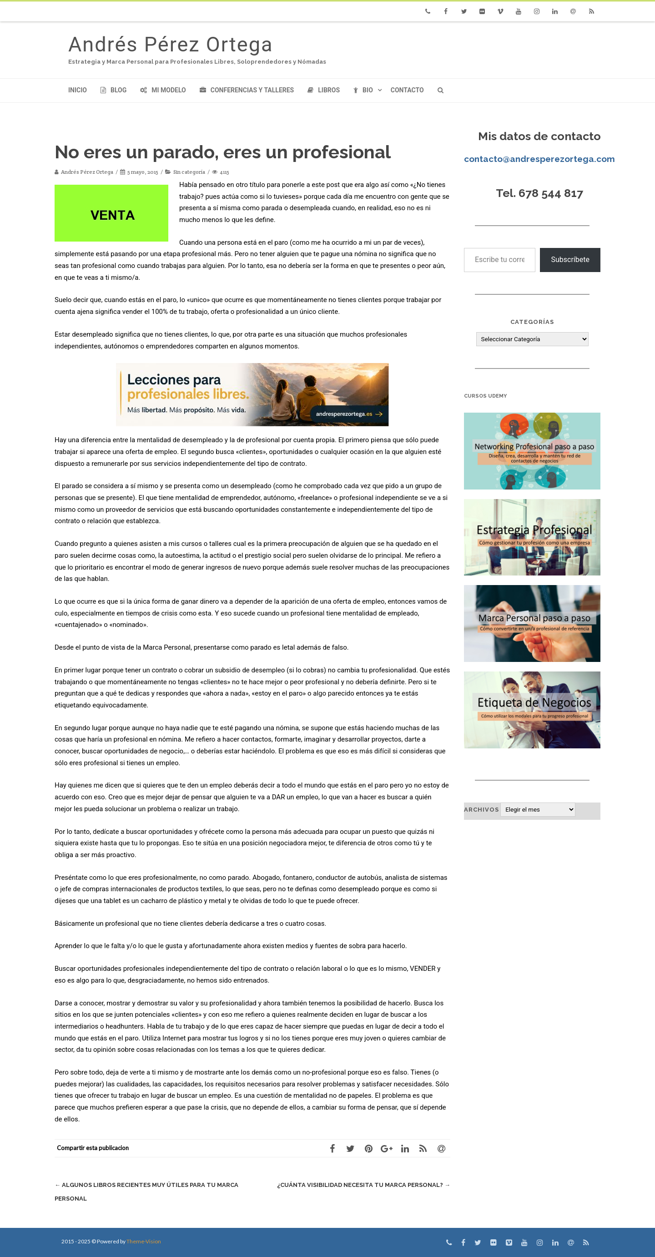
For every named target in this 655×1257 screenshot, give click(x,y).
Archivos (481, 809)
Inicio (77, 90)
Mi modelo (163, 90)
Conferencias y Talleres (247, 90)
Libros (323, 90)
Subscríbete (570, 259)
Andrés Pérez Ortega (170, 44)
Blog (113, 90)
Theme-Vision (143, 1241)
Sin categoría (189, 171)
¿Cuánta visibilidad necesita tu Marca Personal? (363, 1184)
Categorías (532, 321)
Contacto (407, 90)
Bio (363, 90)
